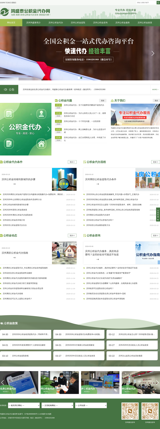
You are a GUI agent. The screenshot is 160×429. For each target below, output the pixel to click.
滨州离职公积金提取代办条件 (98, 215)
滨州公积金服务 (122, 22)
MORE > (155, 89)
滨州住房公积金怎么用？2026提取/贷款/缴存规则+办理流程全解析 (138, 334)
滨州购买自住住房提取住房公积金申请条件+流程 (106, 294)
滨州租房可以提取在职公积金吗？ (100, 288)
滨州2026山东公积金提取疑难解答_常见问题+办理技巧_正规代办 (112, 194)
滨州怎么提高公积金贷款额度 (130, 356)
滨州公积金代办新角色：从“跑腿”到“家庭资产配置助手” (108, 273)
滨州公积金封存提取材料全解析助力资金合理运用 (23, 288)
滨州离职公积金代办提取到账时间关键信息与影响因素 (25, 278)
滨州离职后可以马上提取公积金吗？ (17, 299)
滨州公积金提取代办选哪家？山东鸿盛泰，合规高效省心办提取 (111, 283)
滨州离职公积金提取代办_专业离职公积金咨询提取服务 (25, 268)
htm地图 (48, 414)
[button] (152, 53)
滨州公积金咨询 (100, 22)
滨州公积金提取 (78, 22)
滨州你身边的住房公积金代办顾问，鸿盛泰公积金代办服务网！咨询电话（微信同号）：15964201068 (64, 89)
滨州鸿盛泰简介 (33, 22)
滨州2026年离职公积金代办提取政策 (18, 215)
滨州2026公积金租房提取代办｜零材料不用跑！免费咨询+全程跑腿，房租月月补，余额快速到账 (31, 334)
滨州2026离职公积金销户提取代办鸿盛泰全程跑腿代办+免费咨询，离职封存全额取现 (34, 194)
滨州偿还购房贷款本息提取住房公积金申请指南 (105, 299)
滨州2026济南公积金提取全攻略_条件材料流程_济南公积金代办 (112, 199)
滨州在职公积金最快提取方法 (98, 225)
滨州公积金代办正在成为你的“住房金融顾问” (104, 278)
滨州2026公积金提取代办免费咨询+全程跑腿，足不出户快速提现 (84, 334)
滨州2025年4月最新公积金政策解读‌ (79, 345)
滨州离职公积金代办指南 (13, 294)
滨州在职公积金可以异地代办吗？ (100, 220)
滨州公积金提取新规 (20, 356)
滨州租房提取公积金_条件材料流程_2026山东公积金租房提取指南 (113, 210)
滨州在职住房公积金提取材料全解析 (17, 273)
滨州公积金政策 (145, 22)
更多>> (72, 162)
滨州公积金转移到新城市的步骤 (15, 205)
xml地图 (42, 414)
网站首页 (11, 22)
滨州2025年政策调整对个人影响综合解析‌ (28, 345)
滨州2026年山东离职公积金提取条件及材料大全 (22, 199)
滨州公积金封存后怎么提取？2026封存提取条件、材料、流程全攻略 (114, 205)
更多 (102, 100)
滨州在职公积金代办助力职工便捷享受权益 (20, 283)
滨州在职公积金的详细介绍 (14, 220)
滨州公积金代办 (56, 22)
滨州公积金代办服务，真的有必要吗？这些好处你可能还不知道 (111, 268)
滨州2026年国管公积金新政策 (15, 210)
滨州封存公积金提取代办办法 (15, 225)
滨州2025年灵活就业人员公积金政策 (133, 345)
